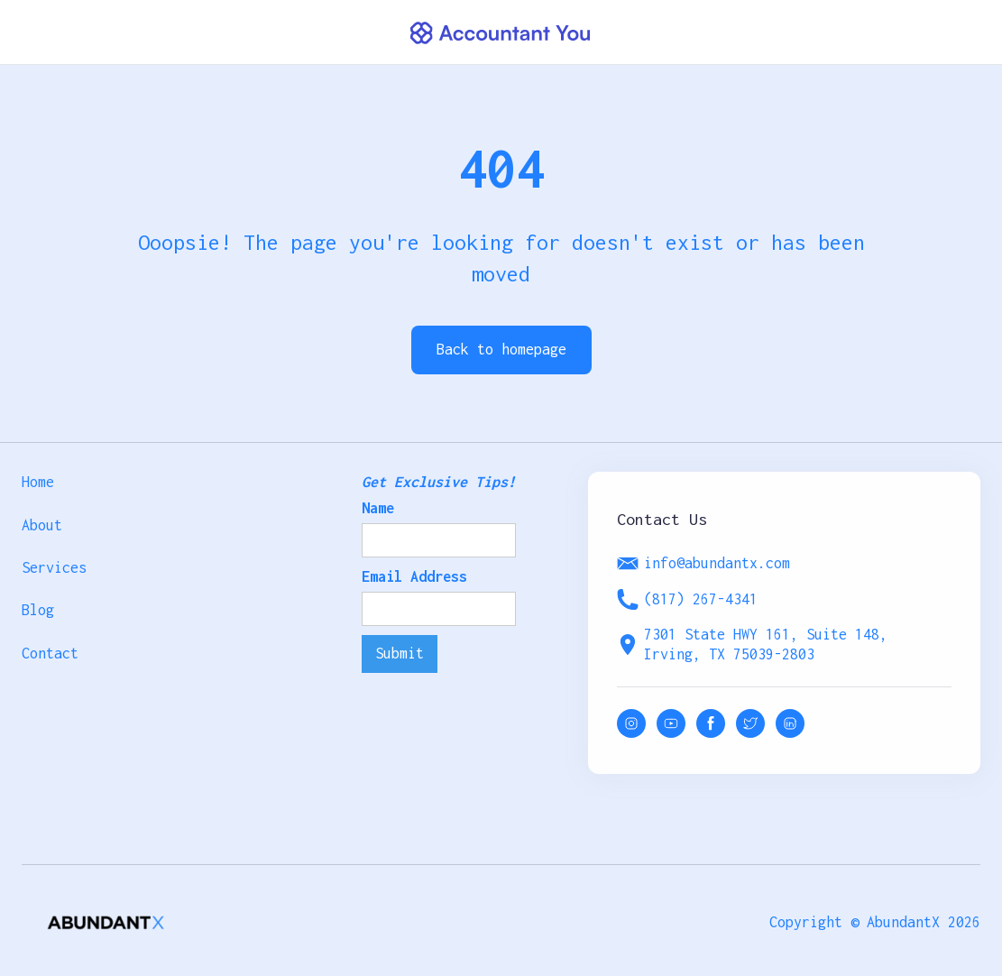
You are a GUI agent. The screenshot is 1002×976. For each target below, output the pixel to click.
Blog (38, 610)
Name (378, 508)
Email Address (414, 576)
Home (38, 482)
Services (54, 567)
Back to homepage (501, 349)
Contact (50, 653)
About (42, 525)
